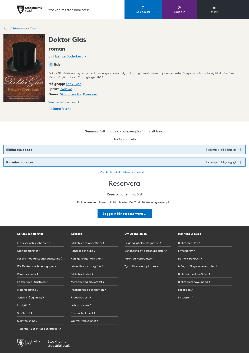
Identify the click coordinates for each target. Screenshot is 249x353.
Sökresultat (20, 28)
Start (6, 28)
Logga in (179, 10)
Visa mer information (64, 102)
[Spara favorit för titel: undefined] (59, 108)
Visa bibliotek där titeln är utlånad (124, 172)
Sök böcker (143, 10)
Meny (214, 10)
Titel (33, 28)
